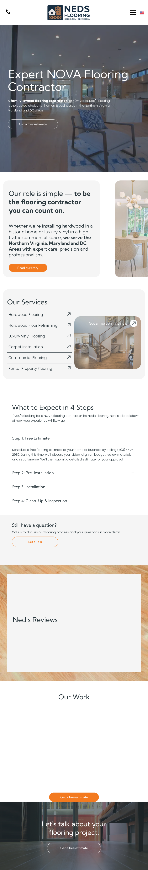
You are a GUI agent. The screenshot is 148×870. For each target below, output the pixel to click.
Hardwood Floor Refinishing (33, 325)
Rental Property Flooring (30, 368)
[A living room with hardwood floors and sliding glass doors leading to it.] (24, 754)
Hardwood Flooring (25, 314)
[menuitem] (54, 867)
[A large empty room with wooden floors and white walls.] (57, 721)
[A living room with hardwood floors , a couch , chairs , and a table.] (123, 721)
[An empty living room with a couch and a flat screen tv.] (90, 754)
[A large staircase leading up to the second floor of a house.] (123, 754)
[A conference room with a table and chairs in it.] (24, 721)
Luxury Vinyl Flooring (26, 336)
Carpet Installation (25, 347)
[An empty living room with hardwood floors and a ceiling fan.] (57, 754)
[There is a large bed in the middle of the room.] (90, 721)
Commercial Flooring (27, 357)
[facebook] (140, 861)
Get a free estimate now (108, 323)
